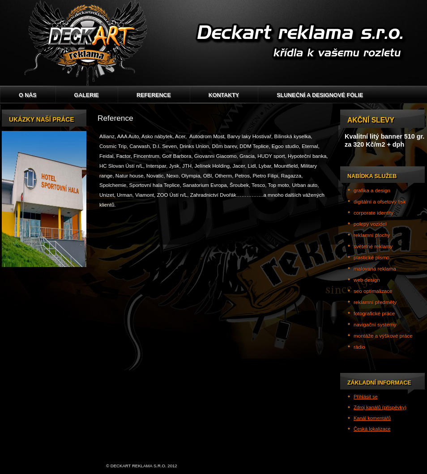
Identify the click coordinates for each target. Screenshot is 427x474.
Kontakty (224, 95)
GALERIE (86, 95)
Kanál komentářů (372, 418)
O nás (28, 95)
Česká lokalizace (372, 429)
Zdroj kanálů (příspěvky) (380, 407)
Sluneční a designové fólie (320, 95)
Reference (154, 95)
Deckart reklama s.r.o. (213, 43)
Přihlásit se (366, 396)
